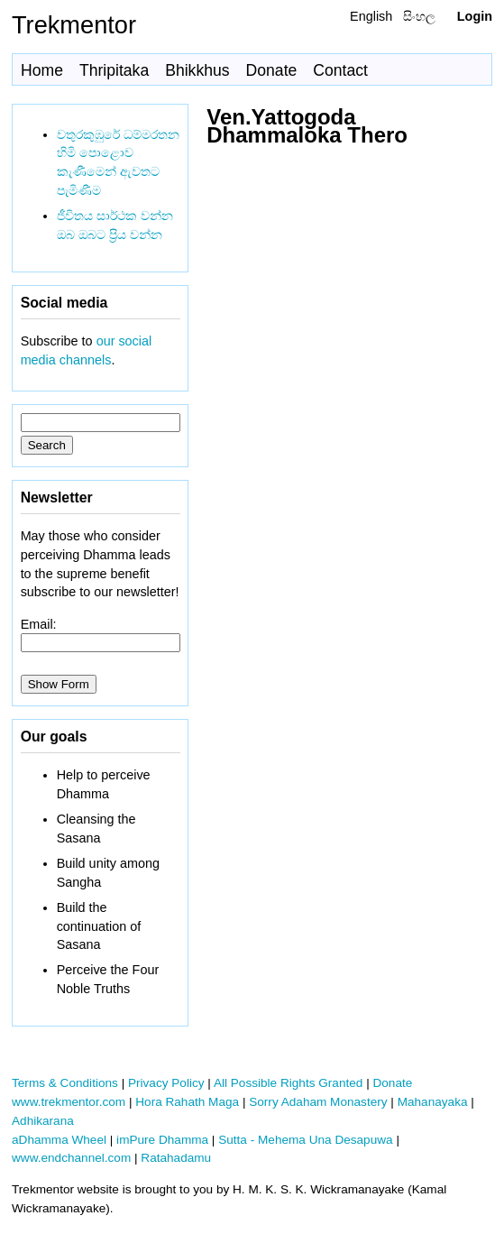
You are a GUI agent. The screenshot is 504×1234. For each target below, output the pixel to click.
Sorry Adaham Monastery (318, 1102)
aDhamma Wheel (59, 1140)
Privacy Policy (166, 1083)
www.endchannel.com (71, 1158)
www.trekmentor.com (68, 1102)
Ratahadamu (176, 1158)
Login (474, 16)
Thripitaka (114, 70)
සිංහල (419, 16)
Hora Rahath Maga (187, 1102)
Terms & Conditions (65, 1083)
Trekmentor (74, 25)
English (371, 16)
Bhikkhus (197, 70)
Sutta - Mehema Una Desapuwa (305, 1140)
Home (42, 70)
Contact (340, 70)
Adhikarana (43, 1121)
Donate (272, 70)
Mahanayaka (433, 1102)
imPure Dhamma (162, 1140)
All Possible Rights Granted (288, 1083)
